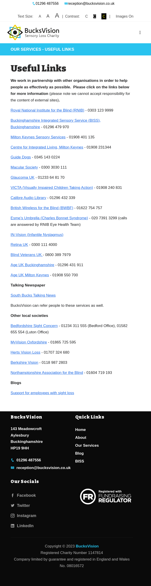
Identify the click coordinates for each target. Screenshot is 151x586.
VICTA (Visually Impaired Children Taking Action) (52, 187)
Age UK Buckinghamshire (32, 265)
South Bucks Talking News (33, 295)
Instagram (23, 515)
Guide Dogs (21, 157)
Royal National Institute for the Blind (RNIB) (47, 110)
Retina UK (19, 245)
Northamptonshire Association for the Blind (47, 373)
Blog (79, 453)
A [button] (40, 16)
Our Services (26, 49)
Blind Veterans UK (27, 255)
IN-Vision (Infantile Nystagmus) (37, 235)
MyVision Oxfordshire (29, 342)
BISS (79, 461)
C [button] (86, 16)
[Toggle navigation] (140, 32)
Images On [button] (124, 16)
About (80, 437)
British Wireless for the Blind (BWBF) (42, 208)
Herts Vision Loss (25, 352)
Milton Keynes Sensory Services (38, 137)
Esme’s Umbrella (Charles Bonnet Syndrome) (49, 218)
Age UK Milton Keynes (30, 275)
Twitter (20, 505)
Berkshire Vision (24, 362)
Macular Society (24, 167)
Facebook (23, 495)
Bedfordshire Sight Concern (34, 326)
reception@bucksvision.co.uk (89, 3)
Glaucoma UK (22, 177)
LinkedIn (22, 526)
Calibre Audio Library (28, 198)
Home (80, 430)
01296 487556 (45, 3)
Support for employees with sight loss (42, 393)
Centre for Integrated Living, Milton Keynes (47, 147)
